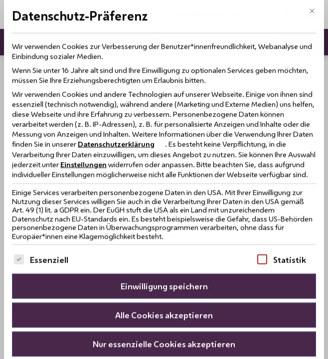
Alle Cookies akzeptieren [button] (164, 296)
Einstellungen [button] (83, 146)
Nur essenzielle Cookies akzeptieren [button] (164, 325)
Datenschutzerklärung (116, 125)
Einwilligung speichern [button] (164, 267)
